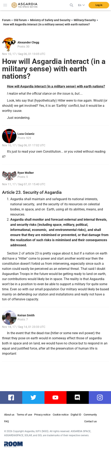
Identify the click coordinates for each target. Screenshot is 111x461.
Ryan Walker (26, 172)
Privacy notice (42, 414)
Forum (6, 20)
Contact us (90, 421)
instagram (102, 397)
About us (9, 414)
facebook (13, 397)
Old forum (20, 20)
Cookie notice (61, 414)
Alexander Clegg (28, 42)
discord (78, 397)
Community (90, 414)
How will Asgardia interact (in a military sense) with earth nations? (46, 24)
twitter (33, 397)
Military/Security (85, 20)
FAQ (6, 421)
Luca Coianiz (26, 133)
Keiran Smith (26, 315)
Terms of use (24, 414)
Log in (99, 5)
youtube (57, 397)
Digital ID (76, 414)
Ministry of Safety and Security (50, 20)
